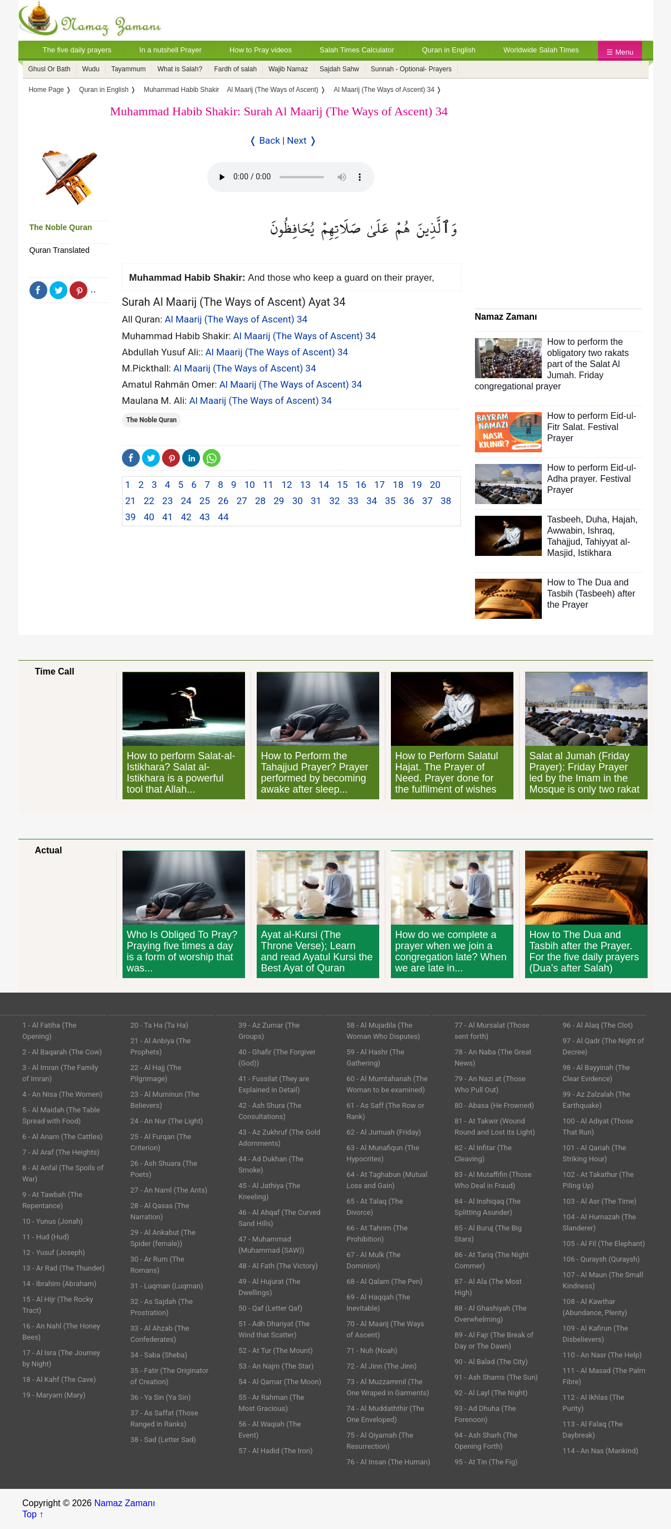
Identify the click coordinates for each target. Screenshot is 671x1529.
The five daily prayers (77, 50)
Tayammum (128, 69)
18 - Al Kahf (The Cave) (59, 1379)
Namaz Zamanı (124, 1503)
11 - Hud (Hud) (45, 1237)
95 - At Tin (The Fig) (485, 1462)
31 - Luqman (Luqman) (166, 1286)
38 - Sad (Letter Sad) (163, 1439)
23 (167, 500)
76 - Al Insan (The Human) (388, 1462)
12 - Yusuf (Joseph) (53, 1252)
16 (361, 484)
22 (149, 500)
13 (305, 484)
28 (260, 500)
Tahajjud (564, 541)
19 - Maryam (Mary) (53, 1395)
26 (223, 500)
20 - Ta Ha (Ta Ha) (159, 1025)
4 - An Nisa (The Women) (62, 1094)
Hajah (623, 519)
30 (297, 500)
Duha (596, 519)
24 (186, 500)
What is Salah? (180, 69)
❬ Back (264, 140)
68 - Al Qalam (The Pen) (384, 1281)
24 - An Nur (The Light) (166, 1121)
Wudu (91, 69)
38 (445, 500)
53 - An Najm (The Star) (276, 1366)
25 (204, 500)
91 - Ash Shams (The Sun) (496, 1377)
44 (223, 516)
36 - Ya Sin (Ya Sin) (160, 1397)
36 (409, 500)
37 (427, 500)
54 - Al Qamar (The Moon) (279, 1381)
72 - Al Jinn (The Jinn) (381, 1366)
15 (342, 484)
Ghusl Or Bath (49, 69)
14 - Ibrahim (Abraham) (59, 1283)
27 (242, 500)
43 (204, 516)
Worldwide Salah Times (541, 50)
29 (278, 500)
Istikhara (594, 553)
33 (353, 500)
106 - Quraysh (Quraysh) (601, 1259)
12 (286, 484)
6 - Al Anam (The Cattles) (62, 1136)
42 (186, 516)
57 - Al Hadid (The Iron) (275, 1451)
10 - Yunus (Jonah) (52, 1221)
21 (130, 500)
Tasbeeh (564, 519)
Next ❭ (301, 140)
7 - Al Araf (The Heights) (60, 1152)
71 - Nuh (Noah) (371, 1350)
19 (417, 484)
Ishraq (599, 530)
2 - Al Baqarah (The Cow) (62, 1052)
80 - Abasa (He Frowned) (494, 1105)
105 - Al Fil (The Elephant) (603, 1243)
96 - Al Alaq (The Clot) (597, 1025)
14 (324, 484)
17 (379, 484)
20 (435, 484)
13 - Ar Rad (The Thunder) (63, 1268)
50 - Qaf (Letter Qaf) (270, 1308)
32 (334, 500)
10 (249, 484)
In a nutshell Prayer (170, 50)
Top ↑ (32, 1514)
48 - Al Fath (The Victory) (278, 1266)
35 (390, 500)
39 (130, 516)
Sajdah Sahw (339, 69)
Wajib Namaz (288, 69)
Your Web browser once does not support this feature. (290, 177)
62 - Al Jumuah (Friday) (383, 1132)
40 (149, 516)
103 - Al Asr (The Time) (599, 1201)
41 (167, 516)
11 (268, 484)
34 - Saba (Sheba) (158, 1355)
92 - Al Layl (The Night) (490, 1393)
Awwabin (565, 530)
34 (371, 500)
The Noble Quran (61, 227)
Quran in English (449, 50)
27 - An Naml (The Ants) (168, 1190)
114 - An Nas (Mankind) (600, 1451)
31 (316, 500)
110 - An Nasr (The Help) (601, 1355)
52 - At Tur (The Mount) (275, 1350)
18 (398, 484)
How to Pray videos (260, 50)
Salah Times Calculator (357, 50)
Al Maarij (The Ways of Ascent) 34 (236, 319)
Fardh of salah (235, 69)
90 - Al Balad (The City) (491, 1361)
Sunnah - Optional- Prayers (411, 69)
